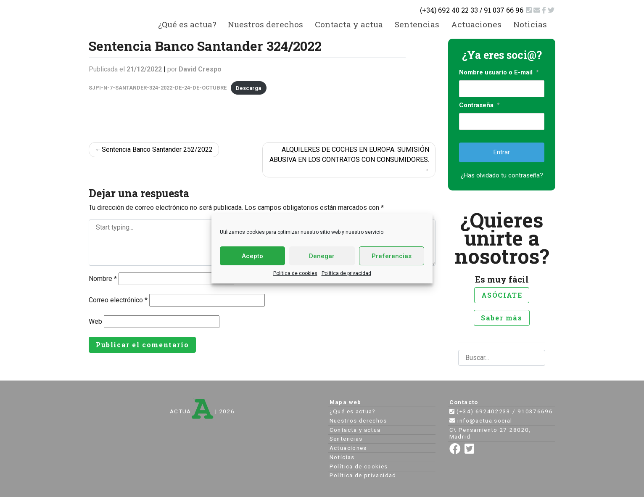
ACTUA (192, 411)
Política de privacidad (346, 273)
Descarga (248, 88)
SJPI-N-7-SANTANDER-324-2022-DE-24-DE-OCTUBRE (158, 88)
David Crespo (200, 69)
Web (95, 321)
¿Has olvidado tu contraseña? (502, 175)
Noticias (530, 24)
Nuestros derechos (265, 24)
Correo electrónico (118, 300)
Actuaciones (476, 24)
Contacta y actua (349, 24)
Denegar (322, 256)
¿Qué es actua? (187, 24)
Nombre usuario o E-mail (499, 72)
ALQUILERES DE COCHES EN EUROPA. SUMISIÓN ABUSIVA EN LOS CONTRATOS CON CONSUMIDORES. (349, 154)
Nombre (103, 279)
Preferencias (392, 256)
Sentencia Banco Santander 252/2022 (157, 149)
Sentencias (417, 24)
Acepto (252, 256)
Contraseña (479, 105)
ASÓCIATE (502, 295)
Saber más (501, 317)
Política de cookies (295, 273)
